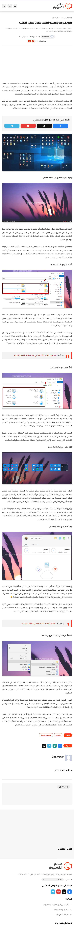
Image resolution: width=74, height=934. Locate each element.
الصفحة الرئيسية (66, 17)
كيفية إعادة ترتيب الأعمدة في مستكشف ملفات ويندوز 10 (35, 355)
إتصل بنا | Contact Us (63, 909)
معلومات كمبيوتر (46, 735)
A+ (33, 41)
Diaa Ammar (45, 36)
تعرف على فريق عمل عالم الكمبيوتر (58, 904)
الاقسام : (69, 879)
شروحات (55, 17)
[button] (60, 746)
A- (29, 41)
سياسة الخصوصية (64, 914)
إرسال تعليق (63, 786)
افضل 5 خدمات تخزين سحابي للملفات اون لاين (38, 623)
